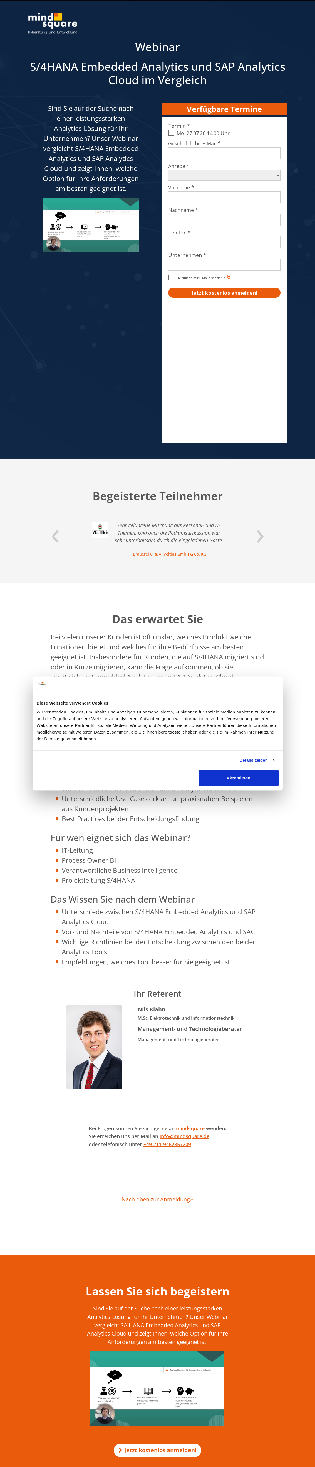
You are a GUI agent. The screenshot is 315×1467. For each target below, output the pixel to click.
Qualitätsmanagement (60, 1389)
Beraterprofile (52, 1395)
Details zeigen (254, 760)
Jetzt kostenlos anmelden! (157, 1319)
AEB (43, 1383)
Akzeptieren (238, 777)
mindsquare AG (76, 1405)
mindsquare (190, 997)
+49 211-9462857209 (167, 1013)
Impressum (50, 1372)
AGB (43, 1377)
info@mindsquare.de (184, 1005)
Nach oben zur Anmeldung (157, 1068)
